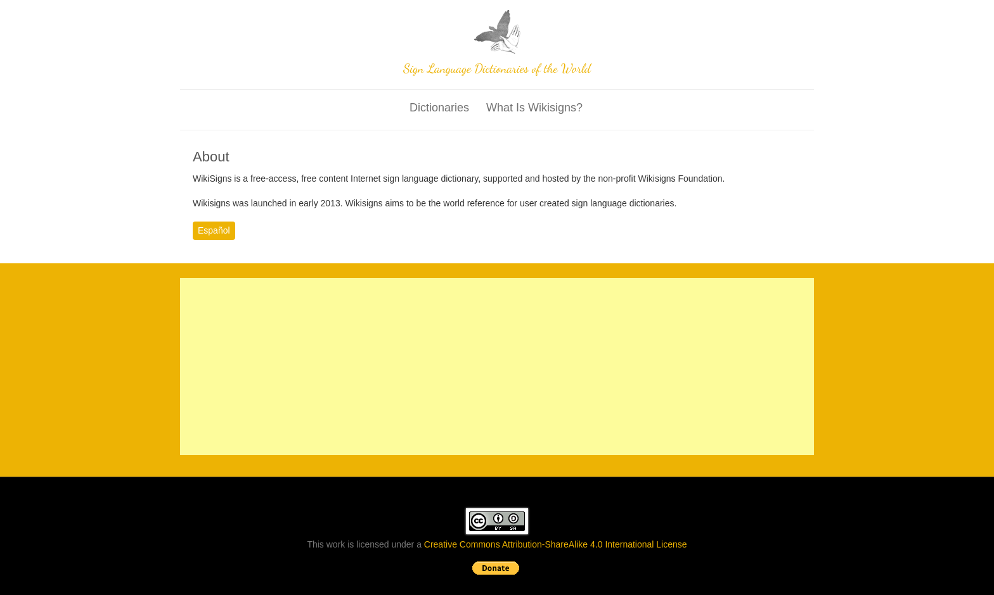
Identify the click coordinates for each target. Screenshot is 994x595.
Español (214, 230)
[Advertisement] (497, 366)
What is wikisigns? (534, 107)
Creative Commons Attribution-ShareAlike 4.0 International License (555, 544)
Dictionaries (439, 107)
